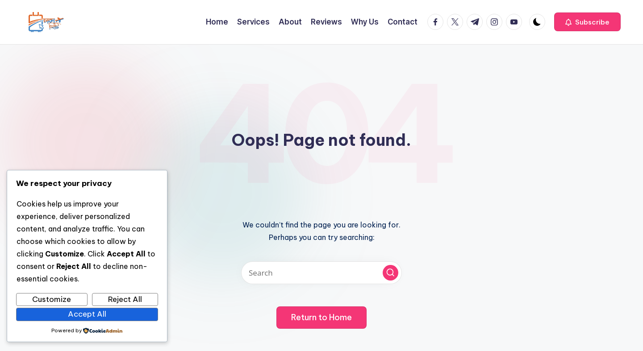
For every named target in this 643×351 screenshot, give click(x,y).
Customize (51, 299)
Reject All (125, 299)
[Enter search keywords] (321, 272)
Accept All (87, 314)
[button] (587, 21)
